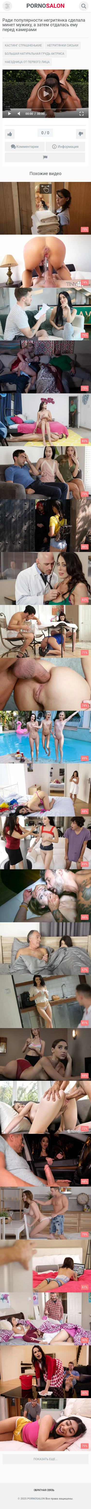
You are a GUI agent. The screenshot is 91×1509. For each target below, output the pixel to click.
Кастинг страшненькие (23, 45)
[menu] (7, 6)
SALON (45, 6)
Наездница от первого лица (27, 62)
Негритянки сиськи (62, 45)
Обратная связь (44, 1490)
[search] (84, 6)
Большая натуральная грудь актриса (34, 53)
